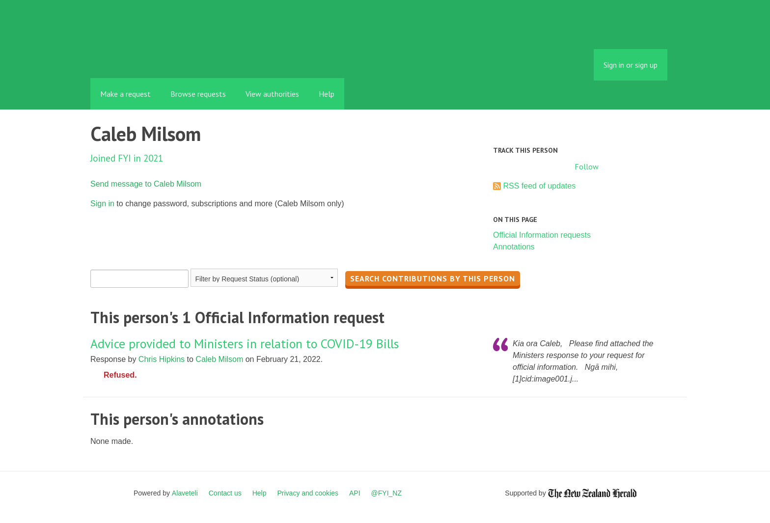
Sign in (102, 203)
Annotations (514, 247)
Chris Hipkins (161, 359)
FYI (147, 56)
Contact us (225, 493)
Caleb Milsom (219, 359)
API (354, 493)
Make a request (125, 94)
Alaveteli (185, 493)
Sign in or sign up (631, 65)
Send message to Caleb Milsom (145, 184)
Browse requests (198, 94)
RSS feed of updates (539, 186)
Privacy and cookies (307, 493)
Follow (587, 166)
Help (326, 94)
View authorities (272, 94)
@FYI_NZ (386, 493)
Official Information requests (542, 235)
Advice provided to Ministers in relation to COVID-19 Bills (244, 343)
